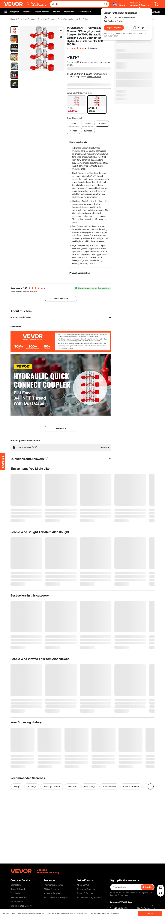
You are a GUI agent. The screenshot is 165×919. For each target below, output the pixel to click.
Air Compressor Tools (33, 19)
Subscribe (147, 887)
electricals (72, 786)
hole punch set (109, 786)
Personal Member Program (56, 897)
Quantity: (71, 118)
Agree (150, 913)
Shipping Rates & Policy (21, 905)
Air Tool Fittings (82, 19)
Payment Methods (18, 897)
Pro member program (53, 885)
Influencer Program (52, 893)
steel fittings (89, 786)
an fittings (31, 786)
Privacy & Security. (112, 913)
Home (12, 19)
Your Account (16, 901)
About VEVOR (83, 885)
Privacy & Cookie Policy (119, 895)
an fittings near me (52, 786)
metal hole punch (131, 786)
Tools (20, 19)
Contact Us (15, 885)
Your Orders (15, 893)
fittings (17, 786)
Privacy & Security (85, 893)
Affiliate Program (51, 889)
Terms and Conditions (137, 33)
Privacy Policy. (112, 36)
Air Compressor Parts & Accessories (59, 19)
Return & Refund (17, 889)
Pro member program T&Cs (89, 897)
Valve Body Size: (75, 93)
